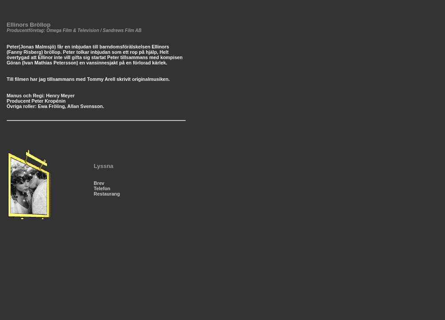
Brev (99, 183)
